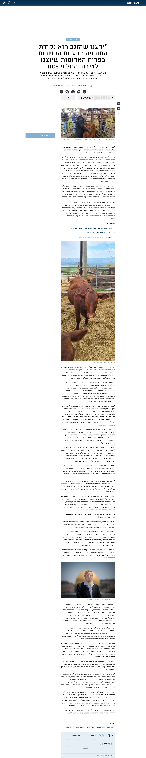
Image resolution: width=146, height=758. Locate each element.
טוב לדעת (85, 749)
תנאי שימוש (68, 743)
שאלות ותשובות (69, 746)
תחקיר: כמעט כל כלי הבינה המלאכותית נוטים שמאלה (95, 237)
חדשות (94, 739)
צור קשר (77, 739)
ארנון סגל (86, 85)
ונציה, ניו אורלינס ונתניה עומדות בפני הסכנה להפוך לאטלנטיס (91, 228)
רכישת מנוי (77, 743)
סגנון (87, 745)
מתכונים (86, 747)
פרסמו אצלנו (68, 739)
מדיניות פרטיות (67, 741)
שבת (87, 743)
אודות (78, 741)
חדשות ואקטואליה (73, 39)
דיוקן (87, 739)
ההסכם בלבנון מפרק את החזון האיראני (99, 233)
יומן (95, 743)
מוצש (86, 741)
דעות (95, 741)
